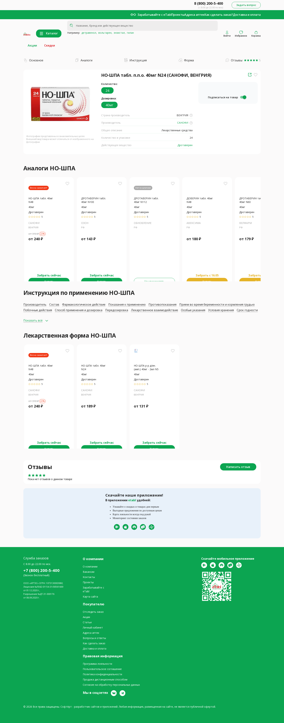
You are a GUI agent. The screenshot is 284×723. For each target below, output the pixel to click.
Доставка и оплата (247, 15)
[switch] (243, 97)
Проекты (177, 15)
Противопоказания (162, 304)
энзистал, (119, 32)
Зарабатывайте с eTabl (154, 15)
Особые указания (193, 310)
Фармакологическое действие (83, 304)
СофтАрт (66, 706)
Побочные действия (37, 310)
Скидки (49, 45)
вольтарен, (104, 32)
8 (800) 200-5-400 (208, 3)
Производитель (34, 304)
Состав (54, 304)
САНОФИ (184, 122)
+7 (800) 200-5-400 (41, 570)
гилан (130, 32)
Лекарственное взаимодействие (154, 310)
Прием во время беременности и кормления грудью (217, 304)
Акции (32, 45)
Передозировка (116, 310)
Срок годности (247, 310)
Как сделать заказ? (218, 15)
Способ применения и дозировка (78, 310)
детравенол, (88, 32)
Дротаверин (185, 145)
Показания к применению (127, 304)
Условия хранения (221, 310)
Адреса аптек (194, 15)
